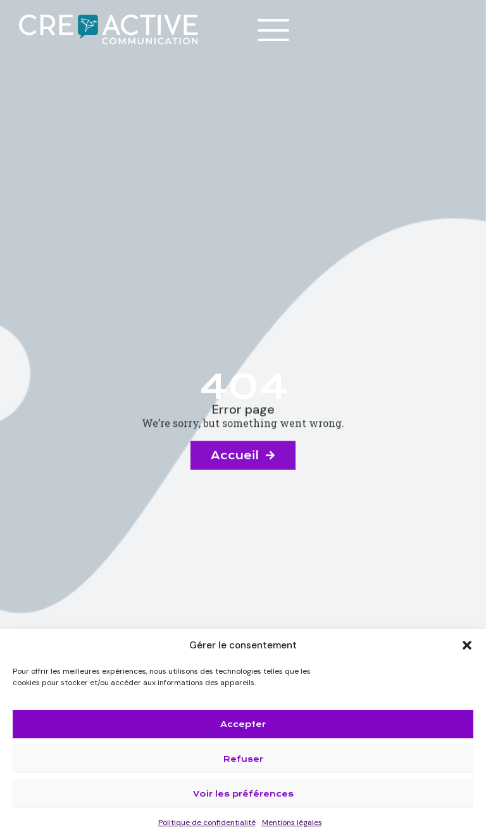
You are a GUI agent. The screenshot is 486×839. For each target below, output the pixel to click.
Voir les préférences (243, 793)
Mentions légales (292, 822)
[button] (467, 645)
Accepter (243, 724)
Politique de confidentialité (207, 822)
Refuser (243, 759)
